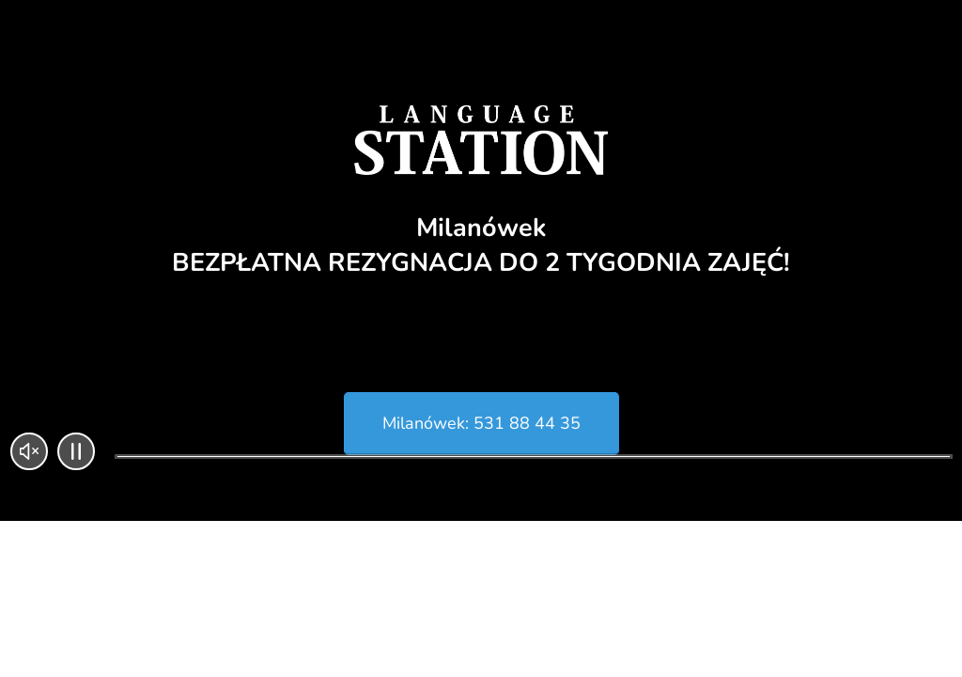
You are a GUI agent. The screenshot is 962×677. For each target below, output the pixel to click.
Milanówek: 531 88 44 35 (481, 423)
